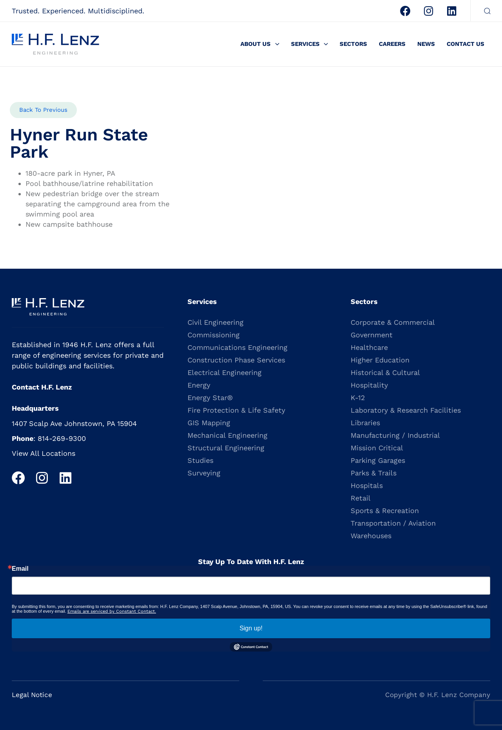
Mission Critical (377, 448)
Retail (361, 498)
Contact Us (465, 43)
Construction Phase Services (236, 360)
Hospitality (369, 385)
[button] (484, 10)
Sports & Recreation (385, 510)
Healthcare (369, 347)
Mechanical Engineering (227, 435)
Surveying (203, 473)
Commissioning (213, 335)
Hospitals (367, 485)
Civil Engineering (215, 322)
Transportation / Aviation (393, 523)
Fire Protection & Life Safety (236, 410)
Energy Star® (210, 397)
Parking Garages (378, 460)
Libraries (365, 423)
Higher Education (380, 360)
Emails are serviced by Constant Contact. (111, 611)
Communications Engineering (237, 347)
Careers (392, 43)
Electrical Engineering (224, 372)
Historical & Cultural (385, 372)
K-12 (358, 397)
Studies (200, 460)
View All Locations (43, 453)
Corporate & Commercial (393, 322)
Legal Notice (32, 695)
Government (372, 335)
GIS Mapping (208, 423)
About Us (259, 43)
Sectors (353, 43)
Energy (198, 385)
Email (20, 569)
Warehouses (371, 536)
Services (309, 43)
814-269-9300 (62, 438)
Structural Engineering (225, 448)
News (426, 43)
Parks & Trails (374, 473)
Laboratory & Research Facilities (406, 410)
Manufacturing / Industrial (395, 435)
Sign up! (251, 628)
